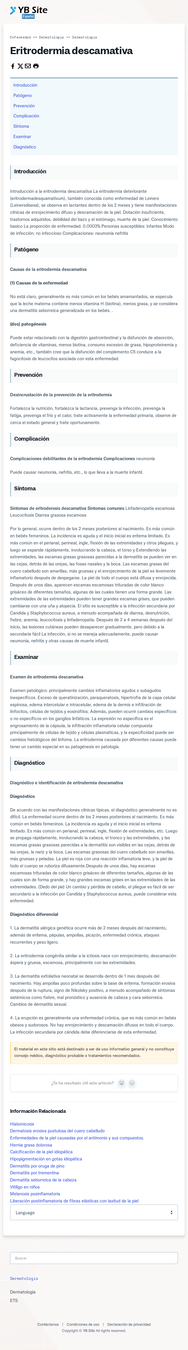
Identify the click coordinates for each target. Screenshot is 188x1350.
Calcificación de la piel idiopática (41, 1152)
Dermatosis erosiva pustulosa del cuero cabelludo (57, 1131)
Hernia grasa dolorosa (31, 1145)
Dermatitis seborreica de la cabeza (43, 1180)
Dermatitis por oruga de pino (37, 1166)
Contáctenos (48, 1324)
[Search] (94, 1258)
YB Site (89, 1330)
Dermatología (51, 37)
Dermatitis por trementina (34, 1173)
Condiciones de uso (83, 1324)
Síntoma (21, 126)
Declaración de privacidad (129, 1324)
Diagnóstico (24, 147)
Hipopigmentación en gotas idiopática (46, 1159)
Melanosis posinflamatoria (35, 1194)
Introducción (25, 85)
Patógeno (22, 95)
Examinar (22, 136)
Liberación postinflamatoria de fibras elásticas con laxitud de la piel (74, 1201)
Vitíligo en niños (25, 1187)
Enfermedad (20, 37)
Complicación (26, 116)
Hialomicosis (22, 1124)
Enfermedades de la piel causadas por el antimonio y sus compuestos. (77, 1138)
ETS (14, 1300)
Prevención (24, 106)
